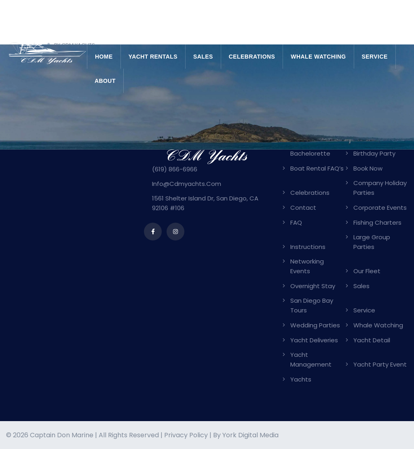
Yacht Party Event (380, 364)
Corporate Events (380, 207)
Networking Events (307, 266)
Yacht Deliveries (314, 340)
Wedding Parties (315, 325)
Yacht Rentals (153, 56)
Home (104, 56)
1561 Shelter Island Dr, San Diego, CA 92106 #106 (205, 203)
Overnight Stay (312, 286)
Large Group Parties (371, 242)
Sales (203, 56)
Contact (303, 207)
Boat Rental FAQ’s (317, 168)
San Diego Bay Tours (311, 305)
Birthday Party (374, 153)
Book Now (367, 168)
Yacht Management (311, 359)
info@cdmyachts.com (186, 183)
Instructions (307, 246)
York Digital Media (250, 435)
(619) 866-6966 (174, 169)
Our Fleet (366, 271)
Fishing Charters (377, 222)
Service (375, 56)
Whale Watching (318, 56)
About (105, 81)
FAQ (296, 222)
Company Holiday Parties (380, 188)
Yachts (300, 379)
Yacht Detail (371, 340)
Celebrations (252, 56)
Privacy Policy (186, 435)
